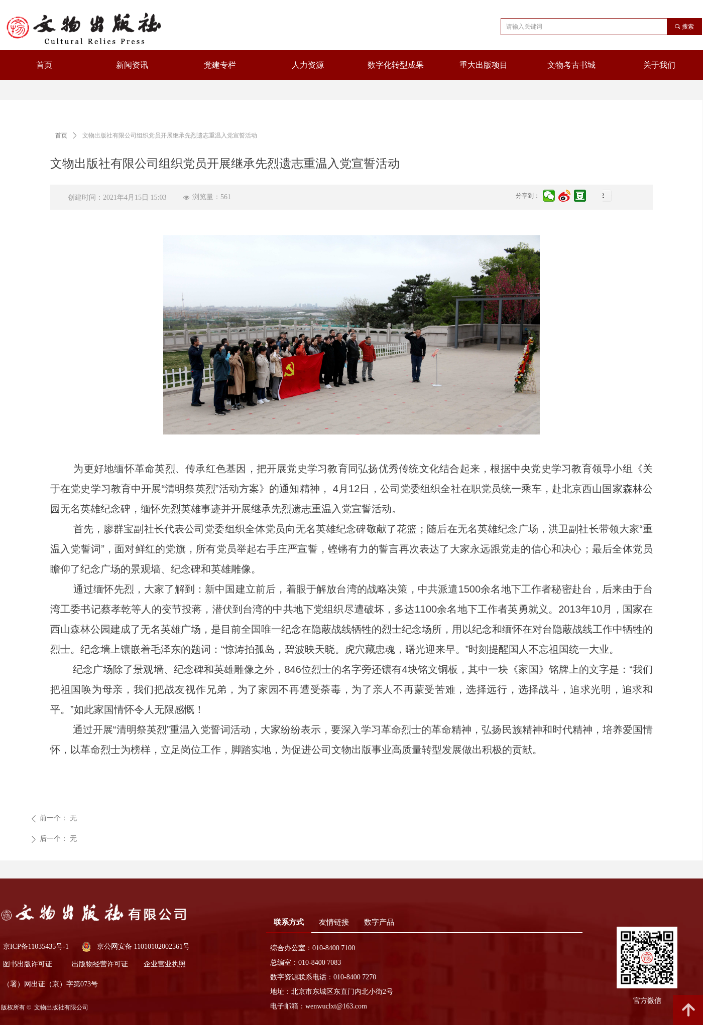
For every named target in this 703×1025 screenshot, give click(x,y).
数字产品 (379, 922)
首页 (61, 135)
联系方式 (289, 922)
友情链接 (334, 922)
